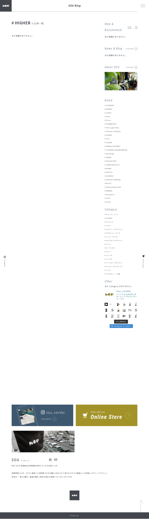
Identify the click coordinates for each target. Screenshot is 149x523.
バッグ (109, 270)
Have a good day (113, 127)
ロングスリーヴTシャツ (115, 240)
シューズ (109, 255)
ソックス (109, 259)
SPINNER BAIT (112, 124)
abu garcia (111, 194)
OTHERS (110, 142)
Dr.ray (109, 120)
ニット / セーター (113, 237)
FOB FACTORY (112, 161)
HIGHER (109, 135)
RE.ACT (109, 183)
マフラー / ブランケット (116, 229)
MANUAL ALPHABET (115, 146)
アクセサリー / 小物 (114, 274)
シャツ (109, 244)
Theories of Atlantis (115, 131)
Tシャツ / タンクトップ (115, 266)
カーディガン (111, 248)
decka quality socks (115, 187)
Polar (108, 116)
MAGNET (110, 109)
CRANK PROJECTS (114, 165)
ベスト (109, 225)
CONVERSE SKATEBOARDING (119, 150)
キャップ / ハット (113, 214)
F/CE (108, 139)
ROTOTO (110, 172)
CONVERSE (111, 105)
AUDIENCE (110, 176)
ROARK (109, 168)
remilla (109, 113)
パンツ (109, 251)
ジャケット (110, 222)
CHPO (108, 198)
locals (109, 202)
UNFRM (109, 157)
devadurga (111, 153)
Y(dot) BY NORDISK (114, 179)
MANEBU (110, 191)
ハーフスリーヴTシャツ (115, 263)
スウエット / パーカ (114, 233)
